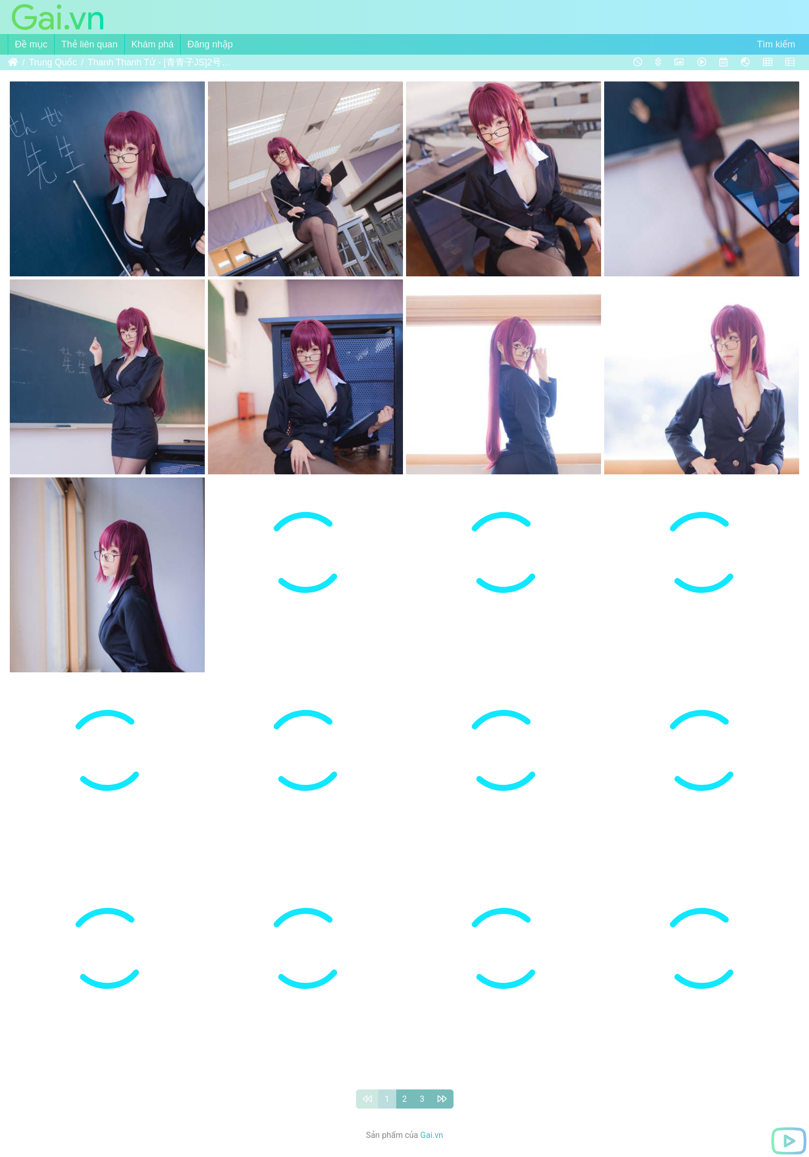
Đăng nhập (210, 44)
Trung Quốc (53, 62)
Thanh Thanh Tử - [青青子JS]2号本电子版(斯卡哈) (160, 62)
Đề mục (31, 44)
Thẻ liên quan (89, 44)
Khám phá (153, 44)
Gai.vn (431, 1135)
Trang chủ (13, 62)
